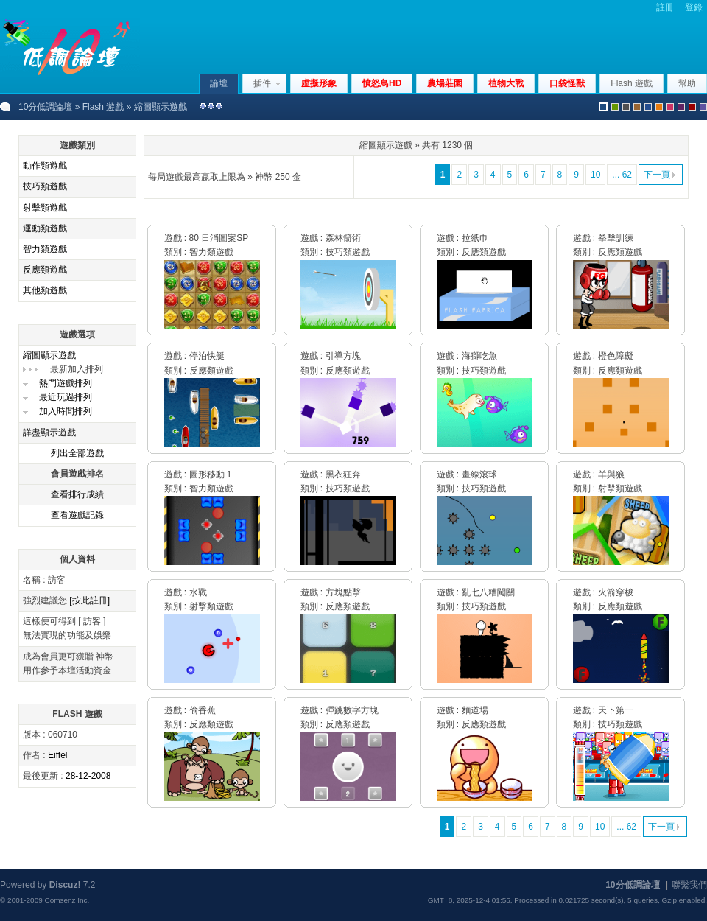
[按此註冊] (89, 600)
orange (659, 107)
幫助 (687, 83)
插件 (262, 83)
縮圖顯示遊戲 (49, 355)
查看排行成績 (77, 494)
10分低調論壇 (45, 107)
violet (703, 107)
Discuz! (65, 885)
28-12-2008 (88, 776)
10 (595, 174)
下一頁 (657, 174)
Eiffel (57, 755)
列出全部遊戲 (77, 453)
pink (670, 107)
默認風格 (603, 106)
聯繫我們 (689, 885)
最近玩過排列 (65, 397)
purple (681, 107)
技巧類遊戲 (45, 186)
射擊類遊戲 (45, 208)
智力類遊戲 (45, 249)
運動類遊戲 (45, 228)
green (615, 107)
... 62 (622, 174)
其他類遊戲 (45, 290)
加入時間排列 (65, 411)
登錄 (694, 7)
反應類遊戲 (45, 270)
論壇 (219, 83)
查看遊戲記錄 (77, 515)
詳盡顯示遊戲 (49, 432)
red (692, 107)
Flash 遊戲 (103, 107)
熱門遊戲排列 (65, 383)
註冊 (665, 7)
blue (648, 107)
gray (626, 107)
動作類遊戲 (45, 166)
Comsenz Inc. (66, 900)
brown (637, 107)
